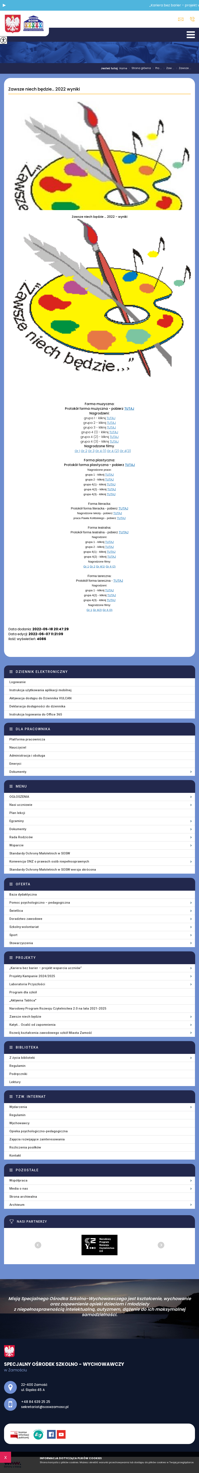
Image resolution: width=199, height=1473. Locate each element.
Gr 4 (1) (100, 451)
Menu (21, 786)
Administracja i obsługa (27, 755)
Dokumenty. (18, 772)
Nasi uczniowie (20, 805)
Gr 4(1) (100, 566)
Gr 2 (84, 451)
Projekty (26, 958)
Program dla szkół (23, 992)
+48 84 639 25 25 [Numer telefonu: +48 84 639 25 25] (35, 1401)
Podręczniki (18, 1074)
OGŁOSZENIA (19, 797)
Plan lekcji (17, 813)
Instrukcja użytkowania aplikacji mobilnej (40, 690)
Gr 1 (77, 451)
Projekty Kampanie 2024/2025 (32, 976)
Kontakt (15, 1155)
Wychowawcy (19, 1123)
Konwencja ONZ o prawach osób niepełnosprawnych (49, 861)
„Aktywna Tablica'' (22, 1000)
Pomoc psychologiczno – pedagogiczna (39, 903)
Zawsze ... (182, 68)
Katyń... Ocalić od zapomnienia (32, 1025)
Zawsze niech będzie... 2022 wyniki (44, 89)
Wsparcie (16, 845)
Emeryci (15, 764)
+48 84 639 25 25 (192, 19)
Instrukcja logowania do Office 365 (35, 714)
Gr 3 (91, 451)
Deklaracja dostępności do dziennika (37, 706)
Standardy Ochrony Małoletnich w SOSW (39, 853)
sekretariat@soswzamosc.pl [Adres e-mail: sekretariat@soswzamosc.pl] (45, 1407)
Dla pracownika (33, 729)
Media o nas (18, 1188)
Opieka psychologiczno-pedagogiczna (38, 1131)
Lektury (14, 1082)
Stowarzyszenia (21, 943)
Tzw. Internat (31, 1097)
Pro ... (156, 68)
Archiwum (16, 1205)
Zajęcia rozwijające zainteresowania (37, 1139)
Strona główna (139, 68)
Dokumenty (17, 829)
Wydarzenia (18, 1107)
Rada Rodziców (21, 837)
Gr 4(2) (97, 610)
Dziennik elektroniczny (42, 672)
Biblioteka (27, 1047)
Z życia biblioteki (22, 1058)
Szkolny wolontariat (24, 927)
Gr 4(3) (125, 451)
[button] (4, 5)
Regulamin (17, 1066)
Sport (13, 935)
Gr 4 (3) (107, 610)
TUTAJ (129, 408)
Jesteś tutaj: (110, 68)
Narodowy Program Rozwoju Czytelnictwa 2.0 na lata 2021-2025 (57, 1008)
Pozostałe (27, 1170)
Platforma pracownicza (27, 739)
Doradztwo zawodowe (25, 919)
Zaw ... (168, 68)
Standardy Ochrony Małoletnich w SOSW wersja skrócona (52, 869)
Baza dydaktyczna (23, 894)
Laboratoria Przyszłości (27, 984)
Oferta (23, 884)
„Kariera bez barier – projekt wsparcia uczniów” (45, 968)
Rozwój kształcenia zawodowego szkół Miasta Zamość (50, 1033)
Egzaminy (16, 821)
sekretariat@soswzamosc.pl (180, 19)
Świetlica (16, 911)
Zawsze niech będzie (25, 1017)
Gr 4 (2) (113, 451)
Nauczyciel (17, 747)
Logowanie (17, 682)
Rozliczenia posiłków (25, 1147)
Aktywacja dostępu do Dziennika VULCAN (40, 698)
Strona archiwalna (23, 1197)
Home (123, 68)
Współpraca (18, 1180)
